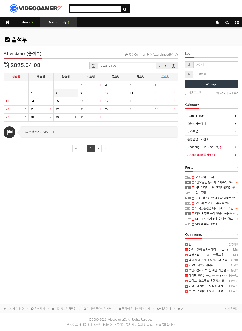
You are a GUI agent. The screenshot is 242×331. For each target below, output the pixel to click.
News (27, 22)
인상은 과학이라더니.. (200, 265)
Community (58, 22)
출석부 (16, 40)
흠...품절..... (201, 192)
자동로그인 (193, 93)
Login (212, 84)
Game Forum (196, 116)
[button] (159, 65)
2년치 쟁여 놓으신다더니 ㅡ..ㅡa (206, 249)
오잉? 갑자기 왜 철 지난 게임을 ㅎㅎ (208, 270)
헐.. (189, 244)
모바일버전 (231, 308)
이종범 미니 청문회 (205, 224)
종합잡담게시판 (197, 139)
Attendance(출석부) (201, 155)
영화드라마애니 (196, 123)
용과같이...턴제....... (206, 177)
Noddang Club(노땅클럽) (204, 147)
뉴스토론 (192, 131)
